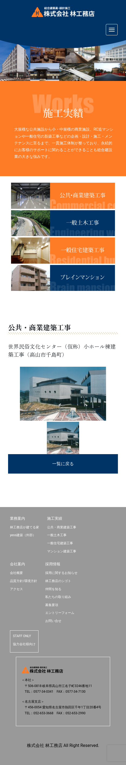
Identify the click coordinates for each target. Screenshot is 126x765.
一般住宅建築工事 (60, 543)
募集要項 (51, 605)
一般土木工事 (56, 535)
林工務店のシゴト (58, 581)
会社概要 (16, 573)
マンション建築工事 (61, 551)
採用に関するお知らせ (61, 573)
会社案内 (17, 564)
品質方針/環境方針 (23, 581)
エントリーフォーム (59, 613)
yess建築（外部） (23, 535)
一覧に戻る (63, 463)
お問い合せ (53, 621)
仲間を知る (53, 589)
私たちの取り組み (58, 597)
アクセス (16, 589)
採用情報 (52, 564)
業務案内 (17, 518)
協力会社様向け (24, 644)
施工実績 (54, 518)
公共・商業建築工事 (61, 527)
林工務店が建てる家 (24, 527)
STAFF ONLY (22, 636)
